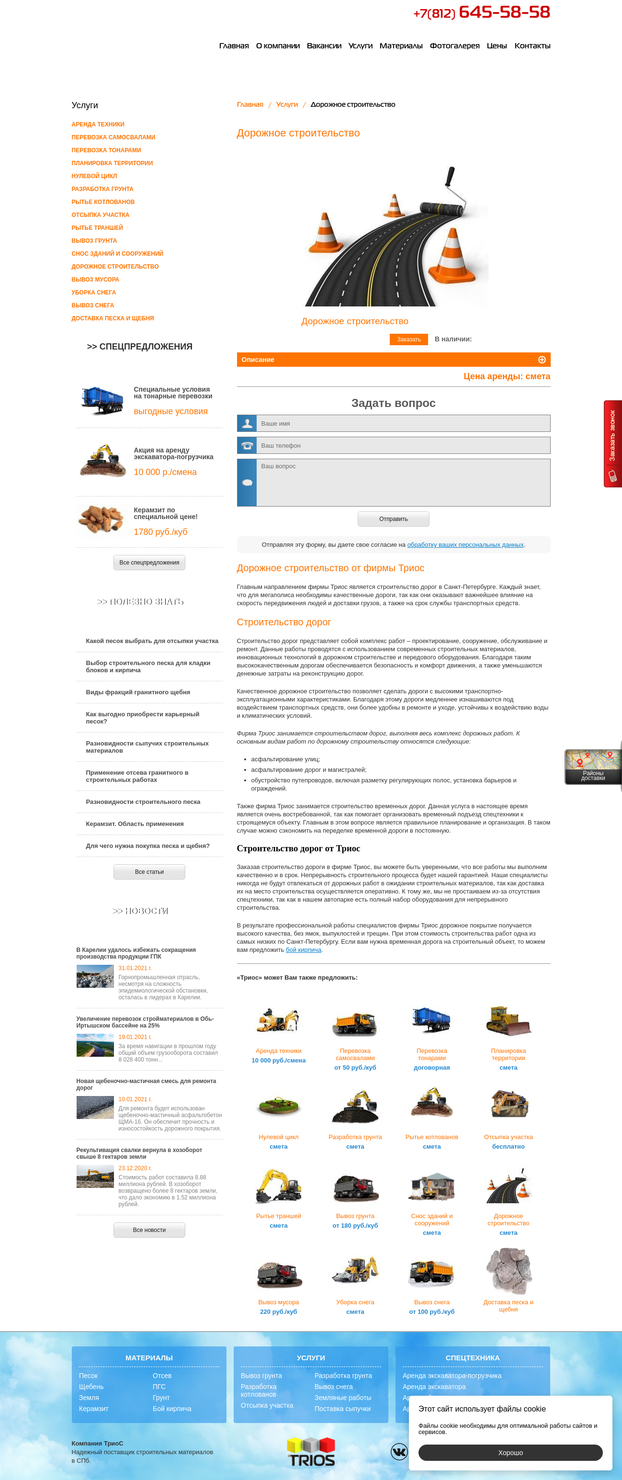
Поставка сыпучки (343, 1391)
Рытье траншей (97, 228)
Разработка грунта (103, 189)
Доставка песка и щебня (113, 318)
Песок (88, 1358)
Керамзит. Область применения (135, 823)
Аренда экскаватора (434, 1369)
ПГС (159, 1369)
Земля (89, 1380)
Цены (498, 47)
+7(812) (482, 14)
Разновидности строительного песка (143, 801)
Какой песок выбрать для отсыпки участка (152, 640)
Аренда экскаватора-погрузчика (452, 1358)
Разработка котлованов (259, 1372)
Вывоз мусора (96, 279)
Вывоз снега (93, 305)
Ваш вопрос (394, 465)
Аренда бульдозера (433, 1380)
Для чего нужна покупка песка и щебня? (148, 845)
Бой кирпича (172, 1391)
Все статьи (149, 872)
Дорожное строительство (115, 266)
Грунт (161, 1380)
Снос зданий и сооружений (118, 253)
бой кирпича (303, 932)
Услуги (362, 47)
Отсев (162, 1358)
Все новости (149, 1230)
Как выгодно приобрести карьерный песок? (143, 718)
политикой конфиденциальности (384, 1472)
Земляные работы (343, 1380)
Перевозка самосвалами (114, 137)
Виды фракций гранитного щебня (138, 692)
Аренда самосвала (432, 1391)
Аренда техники (98, 124)
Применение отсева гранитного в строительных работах (137, 776)
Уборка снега (94, 292)
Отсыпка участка (101, 215)
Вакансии (325, 47)
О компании (278, 47)
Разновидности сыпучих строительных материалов (147, 747)
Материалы (403, 47)
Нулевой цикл (94, 176)
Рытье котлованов (103, 202)
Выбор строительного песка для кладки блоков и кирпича (148, 666)
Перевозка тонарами (106, 150)
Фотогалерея (456, 47)
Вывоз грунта (94, 240)
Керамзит (94, 1391)
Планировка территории (112, 163)
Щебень (91, 1369)
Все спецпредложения (150, 562)
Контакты (533, 47)
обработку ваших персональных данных (465, 527)
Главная (234, 47)
